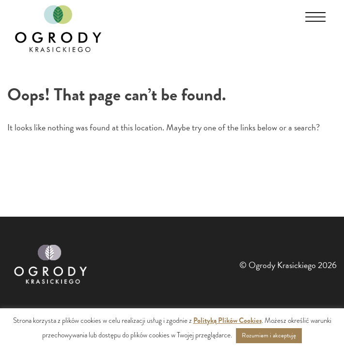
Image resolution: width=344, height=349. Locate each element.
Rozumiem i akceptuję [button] (269, 335)
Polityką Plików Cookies (227, 320)
